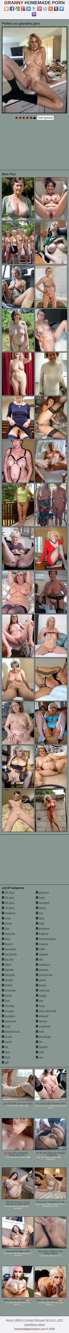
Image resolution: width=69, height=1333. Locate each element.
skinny (41, 1021)
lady (40, 918)
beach (7, 944)
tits (39, 1042)
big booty (9, 954)
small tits (43, 1026)
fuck (6, 1057)
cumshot (9, 1021)
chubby (8, 1005)
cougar (8, 1011)
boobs (7, 980)
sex (39, 1000)
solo (40, 1031)
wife (40, 1052)
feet (6, 1052)
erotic (7, 1036)
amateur (9, 913)
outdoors (43, 964)
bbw (6, 939)
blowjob (8, 975)
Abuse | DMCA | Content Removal (25, 1320)
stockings (43, 1036)
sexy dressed (46, 1011)
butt (6, 1000)
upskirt (42, 1047)
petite (41, 980)
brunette (9, 990)
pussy (41, 985)
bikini (7, 964)
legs (40, 923)
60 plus (8, 902)
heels (41, 908)
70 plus (8, 908)
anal (6, 918)
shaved (42, 1016)
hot (39, 913)
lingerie (42, 933)
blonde (8, 969)
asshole (8, 933)
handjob (42, 902)
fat (5, 1047)
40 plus (8, 892)
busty (7, 995)
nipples (42, 954)
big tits (7, 959)
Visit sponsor (45, 117)
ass (5, 928)
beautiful (9, 949)
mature (42, 944)
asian (7, 923)
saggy (41, 995)
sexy (40, 1005)
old (39, 959)
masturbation (46, 939)
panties (42, 969)
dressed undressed (16, 1031)
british (7, 985)
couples (8, 1016)
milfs (40, 949)
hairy (40, 897)
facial (7, 1042)
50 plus (8, 897)
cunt (6, 1026)
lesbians (43, 928)
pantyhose (44, 975)
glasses (42, 892)
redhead (43, 990)
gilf (5, 1062)
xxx (39, 1057)
